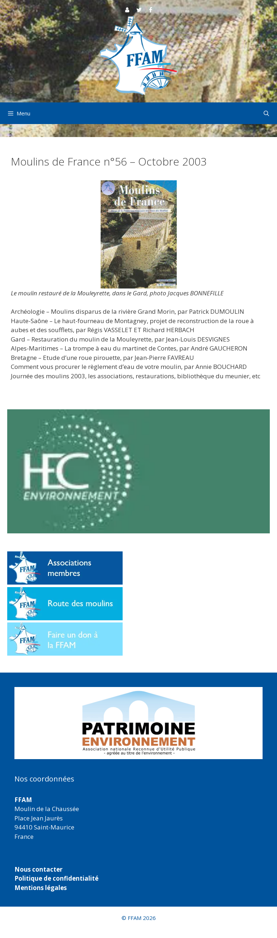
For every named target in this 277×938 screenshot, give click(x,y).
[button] (138, 723)
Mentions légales (40, 888)
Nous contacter (38, 869)
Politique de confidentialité (56, 878)
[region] (138, 723)
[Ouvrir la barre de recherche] (266, 113)
